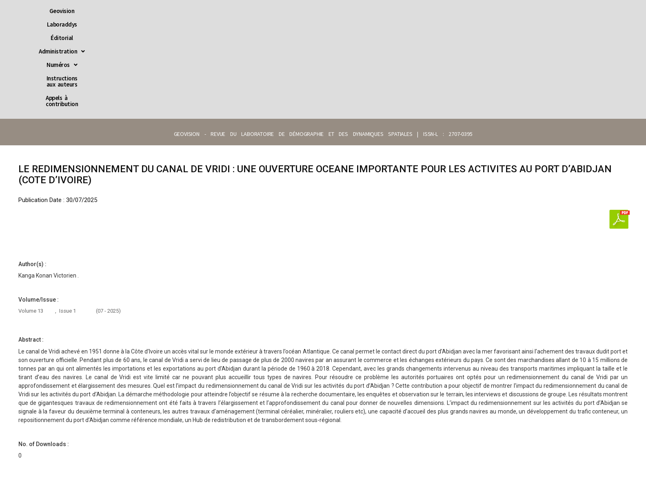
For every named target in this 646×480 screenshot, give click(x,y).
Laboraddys (201, 11)
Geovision (162, 11)
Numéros (337, 11)
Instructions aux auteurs (396, 11)
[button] (287, 11)
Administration (287, 11)
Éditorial (240, 11)
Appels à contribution (469, 11)
